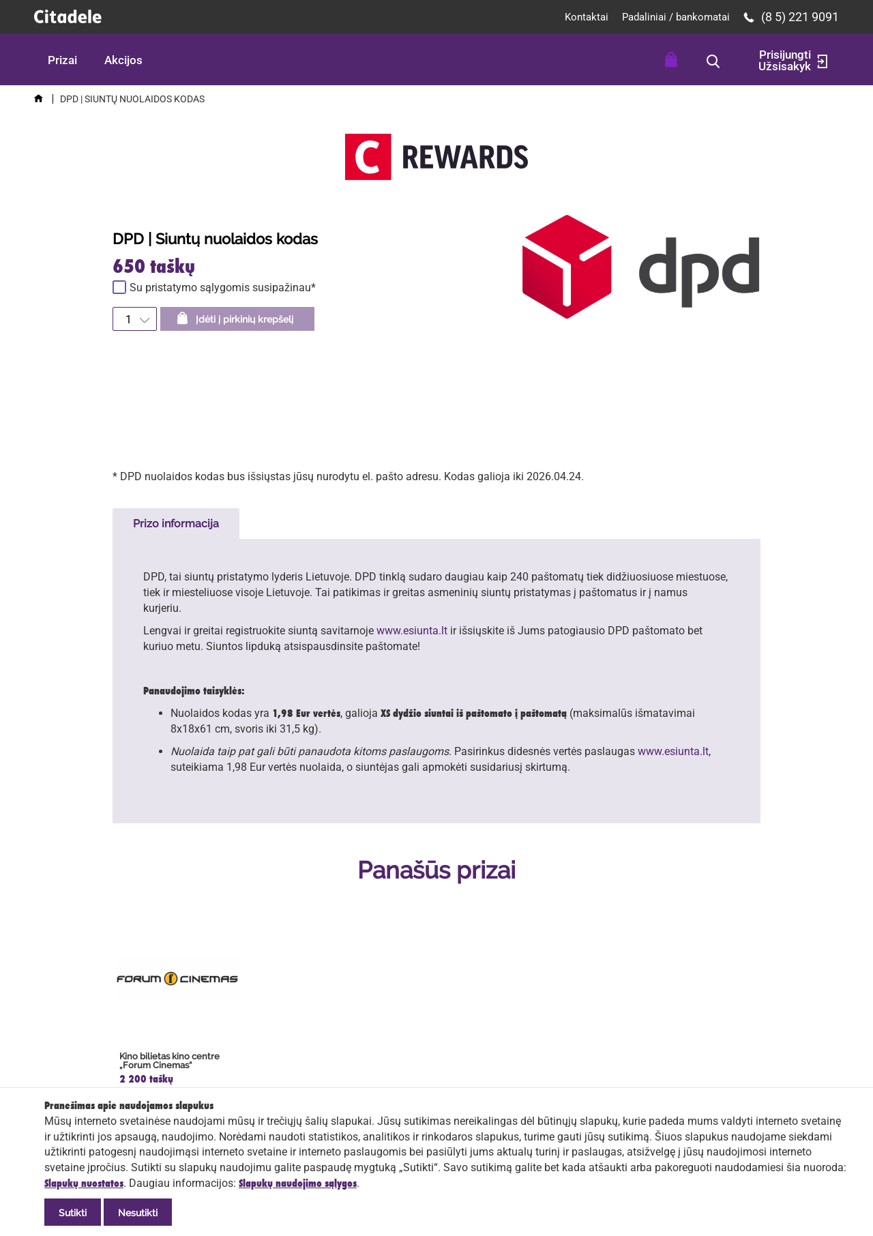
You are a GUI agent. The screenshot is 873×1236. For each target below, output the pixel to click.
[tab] (176, 523)
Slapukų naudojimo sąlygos (298, 1183)
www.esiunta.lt (411, 630)
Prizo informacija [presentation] (176, 523)
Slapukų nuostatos (83, 1183)
